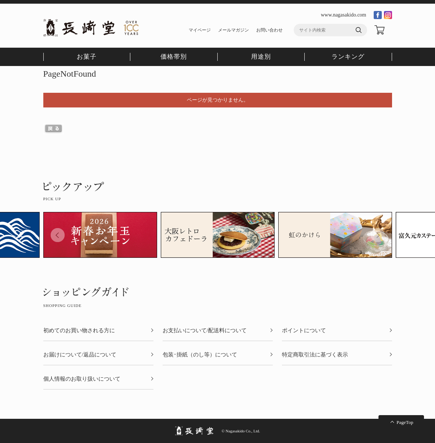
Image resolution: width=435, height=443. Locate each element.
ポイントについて (304, 330)
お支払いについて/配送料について (205, 330)
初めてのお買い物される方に (79, 330)
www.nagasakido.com (343, 15)
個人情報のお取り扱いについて (81, 379)
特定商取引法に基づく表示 (315, 355)
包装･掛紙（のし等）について (200, 355)
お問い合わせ (269, 30)
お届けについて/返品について (79, 355)
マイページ (200, 30)
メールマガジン (233, 30)
